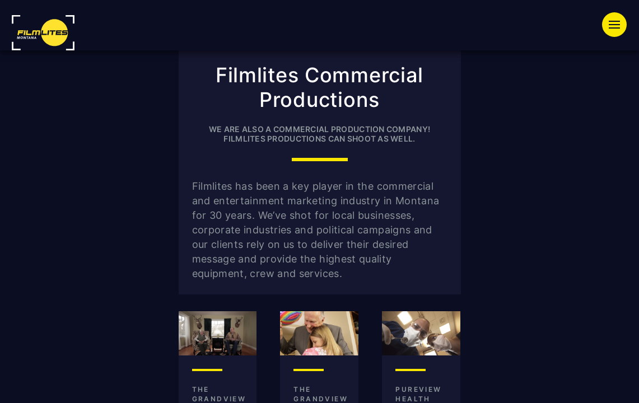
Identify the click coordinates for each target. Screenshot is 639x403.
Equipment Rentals (280, 44)
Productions (554, 44)
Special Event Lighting (426, 44)
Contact (565, 65)
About (499, 65)
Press (441, 65)
